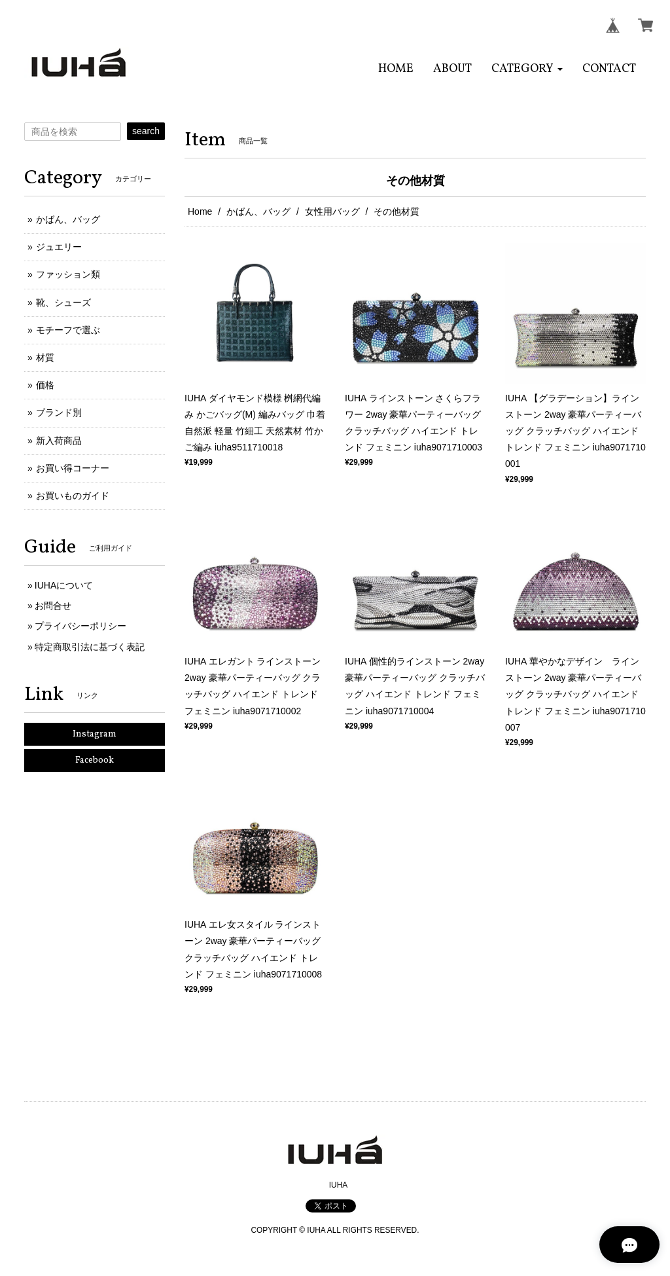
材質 (45, 357)
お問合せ (53, 605)
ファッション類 (68, 274)
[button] (527, 69)
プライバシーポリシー (80, 626)
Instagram (94, 734)
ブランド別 (59, 412)
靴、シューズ (63, 302)
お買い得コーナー (72, 468)
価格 (45, 385)
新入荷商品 (59, 440)
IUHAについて (64, 585)
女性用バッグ (332, 211)
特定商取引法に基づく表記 (90, 647)
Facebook (94, 760)
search (146, 131)
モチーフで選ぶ (68, 330)
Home (200, 211)
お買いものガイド (72, 495)
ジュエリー (59, 247)
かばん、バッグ (258, 211)
